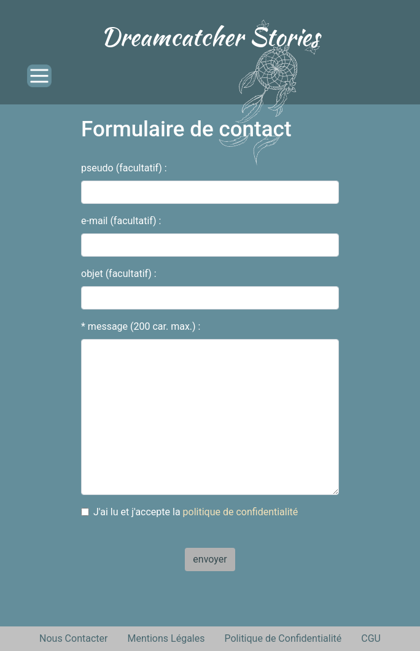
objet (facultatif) (116, 273)
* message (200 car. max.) (138, 326)
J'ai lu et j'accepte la (195, 512)
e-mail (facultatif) (119, 221)
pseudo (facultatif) (121, 168)
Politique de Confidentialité (282, 638)
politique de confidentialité (240, 512)
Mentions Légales (165, 638)
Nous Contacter (73, 638)
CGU (371, 638)
